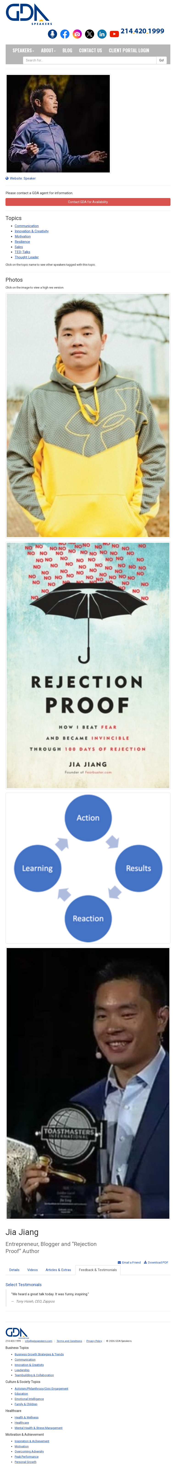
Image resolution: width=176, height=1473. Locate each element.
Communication (27, 226)
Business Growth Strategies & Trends (39, 1354)
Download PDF (156, 1262)
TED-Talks (22, 252)
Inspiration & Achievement (32, 1441)
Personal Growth (25, 1462)
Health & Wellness (26, 1417)
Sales (19, 247)
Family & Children (26, 1404)
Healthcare (22, 1422)
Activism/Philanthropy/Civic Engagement (41, 1388)
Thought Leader (27, 257)
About (48, 50)
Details (14, 1270)
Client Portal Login (129, 50)
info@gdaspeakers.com (38, 1341)
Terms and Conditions (69, 1341)
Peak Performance (26, 1456)
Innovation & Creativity (32, 231)
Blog (67, 50)
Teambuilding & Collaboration (34, 1375)
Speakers (23, 50)
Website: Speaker (21, 178)
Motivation (23, 236)
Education (21, 1393)
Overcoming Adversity (29, 1451)
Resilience (22, 242)
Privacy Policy (94, 1341)
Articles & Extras (58, 1270)
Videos (32, 1270)
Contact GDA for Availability (88, 202)
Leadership (22, 1370)
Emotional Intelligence (29, 1399)
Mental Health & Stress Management (39, 1428)
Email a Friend (129, 1262)
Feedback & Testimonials (98, 1270)
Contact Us (90, 50)
